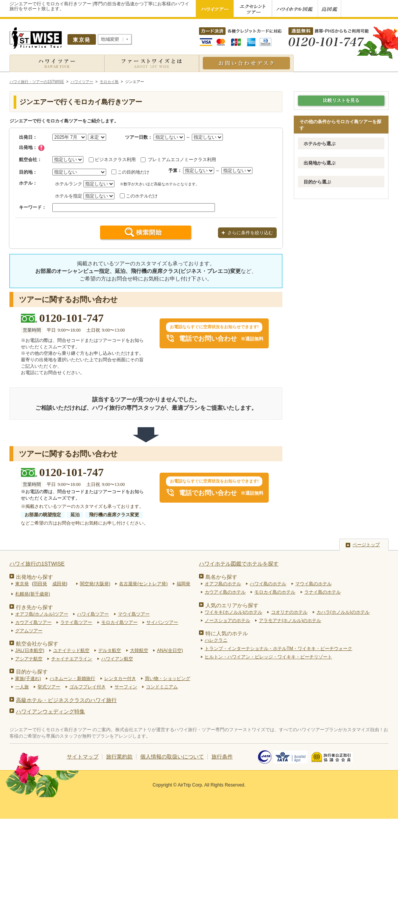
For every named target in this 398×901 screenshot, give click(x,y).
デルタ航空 (109, 650)
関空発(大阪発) (95, 583)
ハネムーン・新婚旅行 (72, 678)
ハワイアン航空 (117, 658)
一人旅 (22, 686)
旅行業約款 (119, 757)
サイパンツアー (162, 622)
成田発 (59, 583)
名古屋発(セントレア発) (143, 583)
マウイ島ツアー (134, 614)
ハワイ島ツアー (93, 614)
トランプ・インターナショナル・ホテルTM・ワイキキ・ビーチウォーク (278, 648)
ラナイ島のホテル (322, 592)
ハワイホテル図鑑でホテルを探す (239, 564)
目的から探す (32, 672)
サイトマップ (83, 757)
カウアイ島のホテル (225, 592)
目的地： (28, 172)
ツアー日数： (138, 137)
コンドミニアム (162, 686)
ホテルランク (68, 183)
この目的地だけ (133, 172)
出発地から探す (34, 577)
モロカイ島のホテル (274, 592)
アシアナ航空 (28, 658)
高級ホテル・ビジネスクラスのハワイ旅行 (66, 700)
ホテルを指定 (68, 196)
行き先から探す (34, 607)
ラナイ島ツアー (76, 622)
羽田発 (40, 583)
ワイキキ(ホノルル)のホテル (233, 612)
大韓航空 (139, 650)
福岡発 (183, 583)
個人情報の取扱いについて (172, 757)
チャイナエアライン (71, 658)
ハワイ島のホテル (268, 583)
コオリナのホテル (289, 612)
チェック (41, 148)
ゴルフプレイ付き (87, 686)
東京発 (22, 583)
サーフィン (125, 686)
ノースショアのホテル (227, 620)
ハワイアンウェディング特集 (50, 711)
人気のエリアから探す (232, 605)
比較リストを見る (341, 100)
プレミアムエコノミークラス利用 (182, 159)
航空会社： (30, 159)
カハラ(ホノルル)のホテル (343, 612)
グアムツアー (28, 630)
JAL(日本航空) (29, 650)
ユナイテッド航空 (71, 650)
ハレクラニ (216, 640)
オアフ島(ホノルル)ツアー (41, 614)
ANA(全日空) (170, 650)
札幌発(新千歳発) (32, 594)
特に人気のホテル (226, 633)
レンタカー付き (120, 678)
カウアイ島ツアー (33, 622)
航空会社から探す (37, 644)
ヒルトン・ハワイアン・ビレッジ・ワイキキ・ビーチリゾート (268, 657)
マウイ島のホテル (313, 583)
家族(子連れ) (28, 678)
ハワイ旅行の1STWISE (36, 564)
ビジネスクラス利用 (115, 159)
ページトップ (366, 544)
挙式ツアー (49, 686)
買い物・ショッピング (167, 678)
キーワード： (32, 207)
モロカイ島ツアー (119, 622)
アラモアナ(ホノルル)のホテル (290, 620)
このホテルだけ (142, 196)
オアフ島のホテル (223, 583)
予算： (175, 170)
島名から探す (221, 577)
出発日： (28, 137)
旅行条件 (222, 757)
